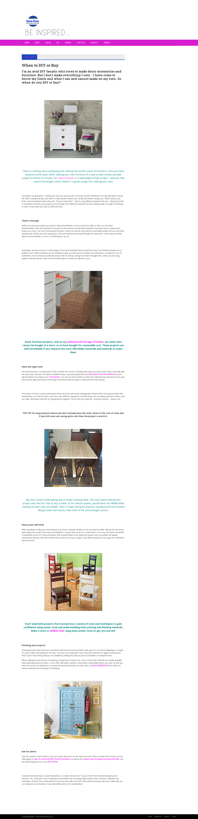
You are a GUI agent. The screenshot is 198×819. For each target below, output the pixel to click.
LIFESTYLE (81, 42)
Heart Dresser (66, 178)
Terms (174, 816)
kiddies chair (57, 630)
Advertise (157, 816)
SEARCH (107, 42)
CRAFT (37, 42)
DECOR (48, 42)
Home (27, 42)
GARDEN (68, 42)
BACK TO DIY (30, 57)
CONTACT (94, 42)
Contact (166, 816)
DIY (58, 42)
